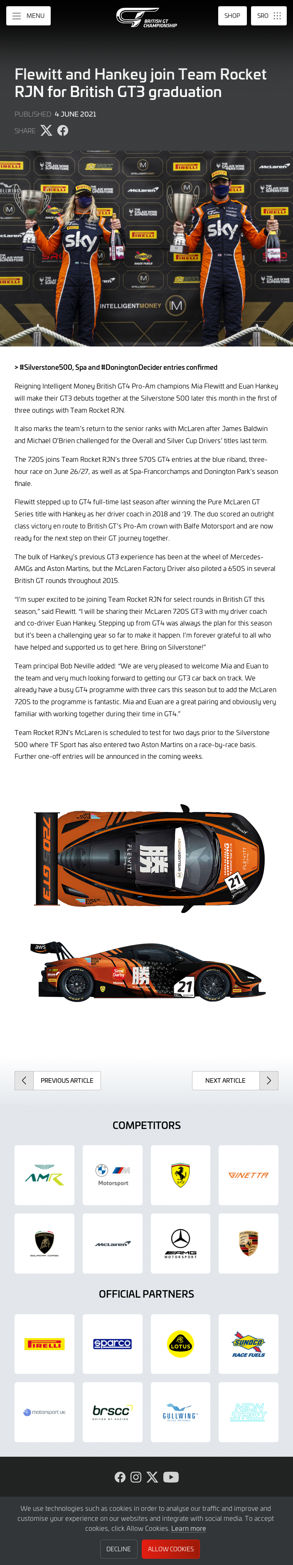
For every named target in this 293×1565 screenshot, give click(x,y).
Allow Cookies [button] (171, 1549)
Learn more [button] (188, 1528)
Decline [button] (118, 1549)
